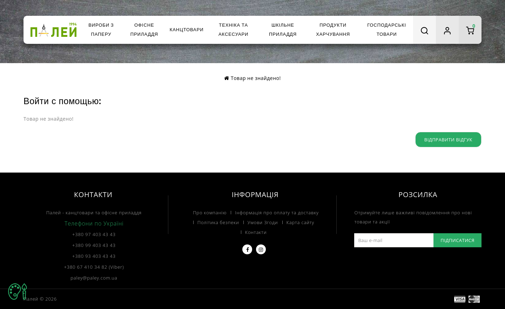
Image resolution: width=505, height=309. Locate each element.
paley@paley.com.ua (93, 278)
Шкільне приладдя (283, 30)
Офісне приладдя (144, 30)
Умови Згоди (263, 222)
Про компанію (210, 212)
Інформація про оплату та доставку (276, 212)
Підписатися (457, 240)
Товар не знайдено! (256, 78)
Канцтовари (187, 29)
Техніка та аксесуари (233, 30)
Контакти (256, 232)
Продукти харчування (333, 30)
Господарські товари (386, 30)
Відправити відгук (448, 139)
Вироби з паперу (101, 30)
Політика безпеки (218, 222)
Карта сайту (301, 222)
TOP (17, 291)
